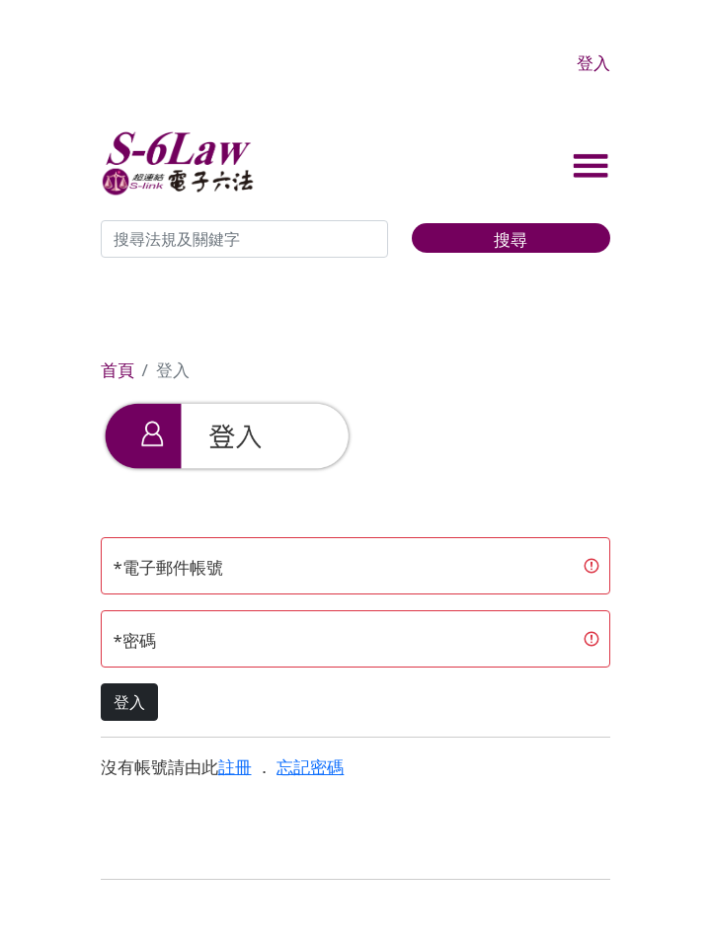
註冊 (235, 766)
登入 (593, 62)
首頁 (117, 369)
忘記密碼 (310, 766)
